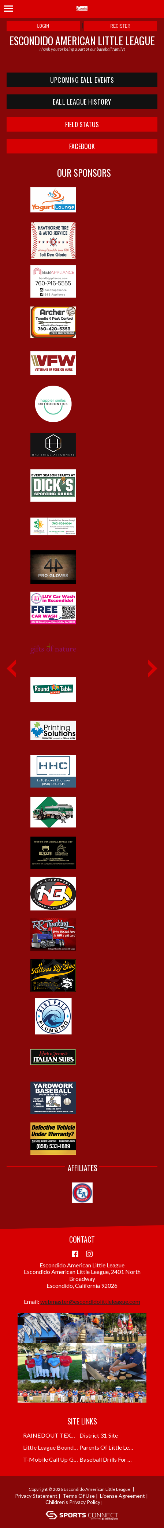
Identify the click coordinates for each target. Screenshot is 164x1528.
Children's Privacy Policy (72, 1502)
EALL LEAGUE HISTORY (82, 101)
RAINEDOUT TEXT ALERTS (50, 1435)
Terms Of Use (79, 1496)
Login (43, 26)
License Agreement (122, 1496)
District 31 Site (98, 1435)
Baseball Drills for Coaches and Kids (107, 1459)
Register (120, 26)
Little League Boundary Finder (50, 1447)
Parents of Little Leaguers (107, 1447)
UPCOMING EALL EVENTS (82, 80)
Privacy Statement (36, 1496)
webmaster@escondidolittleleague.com (90, 1301)
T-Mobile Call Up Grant (50, 1459)
